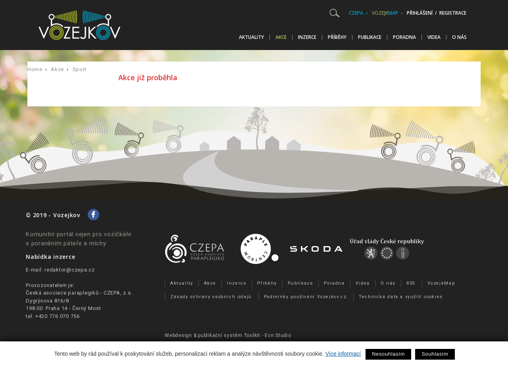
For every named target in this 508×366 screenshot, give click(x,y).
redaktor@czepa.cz (69, 270)
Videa (434, 37)
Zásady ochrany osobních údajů (211, 296)
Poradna (404, 37)
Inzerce (307, 37)
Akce (281, 37)
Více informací (343, 354)
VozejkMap (441, 283)
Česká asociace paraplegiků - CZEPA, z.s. (79, 293)
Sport (80, 69)
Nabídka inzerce (50, 256)
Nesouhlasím (388, 354)
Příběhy (337, 37)
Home (34, 69)
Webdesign (178, 335)
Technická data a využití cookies (401, 296)
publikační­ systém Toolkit (229, 335)
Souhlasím (434, 354)
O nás (459, 37)
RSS (410, 283)
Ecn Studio (278, 335)
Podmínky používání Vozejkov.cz (305, 296)
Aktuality (251, 37)
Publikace (369, 37)
